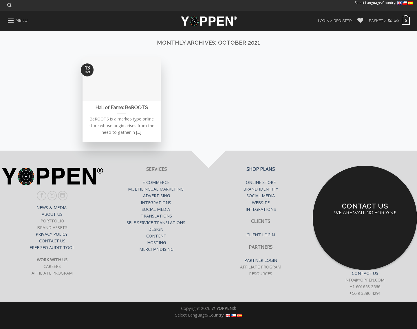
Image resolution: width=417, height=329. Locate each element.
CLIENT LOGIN (260, 234)
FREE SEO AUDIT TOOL (52, 247)
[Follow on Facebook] (41, 195)
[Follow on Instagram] (52, 195)
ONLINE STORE (261, 182)
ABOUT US (52, 214)
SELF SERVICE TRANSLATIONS (156, 222)
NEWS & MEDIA (52, 207)
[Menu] (17, 20)
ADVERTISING (156, 195)
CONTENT (156, 236)
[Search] (9, 5)
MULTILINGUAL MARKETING (156, 189)
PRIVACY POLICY (52, 234)
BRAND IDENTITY (260, 189)
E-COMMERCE (156, 182)
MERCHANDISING (156, 249)
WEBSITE (261, 202)
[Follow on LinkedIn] (62, 195)
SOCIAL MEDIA (156, 209)
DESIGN (155, 229)
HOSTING (156, 242)
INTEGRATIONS (156, 202)
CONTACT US (52, 241)
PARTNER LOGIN (260, 260)
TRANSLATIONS (156, 216)
